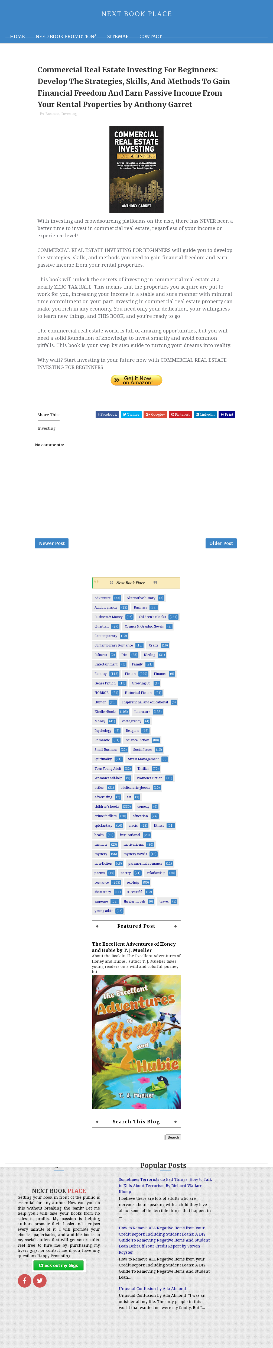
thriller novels (134, 907)
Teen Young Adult (108, 774)
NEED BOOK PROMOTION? (66, 37)
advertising (103, 802)
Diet (124, 660)
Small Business (106, 755)
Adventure (102, 603)
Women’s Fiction (149, 783)
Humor (100, 708)
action (99, 793)
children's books (107, 812)
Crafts (153, 651)
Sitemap (118, 37)
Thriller (143, 774)
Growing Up (141, 689)
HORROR (102, 698)
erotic (133, 831)
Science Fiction (137, 746)
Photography (131, 727)
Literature (142, 717)
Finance (160, 679)
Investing (69, 117)
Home (17, 37)
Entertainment (106, 670)
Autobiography (106, 613)
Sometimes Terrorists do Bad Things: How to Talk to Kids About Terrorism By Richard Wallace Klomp (133, 1191)
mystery (101, 859)
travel (164, 907)
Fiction (130, 679)
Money (100, 727)
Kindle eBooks (105, 717)
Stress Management (143, 765)
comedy (143, 812)
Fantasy (101, 679)
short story (103, 897)
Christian (102, 632)
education (140, 821)
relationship (156, 878)
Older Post (221, 548)
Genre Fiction (105, 689)
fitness (159, 831)
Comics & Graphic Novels (144, 632)
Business (52, 117)
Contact (150, 37)
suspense (101, 907)
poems (100, 878)
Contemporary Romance (114, 651)
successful (134, 897)
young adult (104, 916)
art (129, 802)
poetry (126, 878)
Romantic (102, 746)
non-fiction (103, 869)
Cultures (101, 660)
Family (137, 670)
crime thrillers (105, 821)
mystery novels (135, 859)
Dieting (149, 660)
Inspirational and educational (145, 708)
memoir (101, 850)
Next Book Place (130, 588)
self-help (133, 888)
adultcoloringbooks (135, 793)
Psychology (103, 736)
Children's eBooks (152, 622)
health (99, 840)
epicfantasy (103, 831)
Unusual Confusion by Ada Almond (132, 1306)
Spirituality (103, 765)
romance (102, 888)
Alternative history (141, 603)
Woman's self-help (108, 783)
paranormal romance (145, 869)
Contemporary (106, 641)
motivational (133, 850)
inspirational (130, 840)
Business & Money (109, 622)
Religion (132, 736)
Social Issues (142, 755)
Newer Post (52, 548)
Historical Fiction (138, 698)
